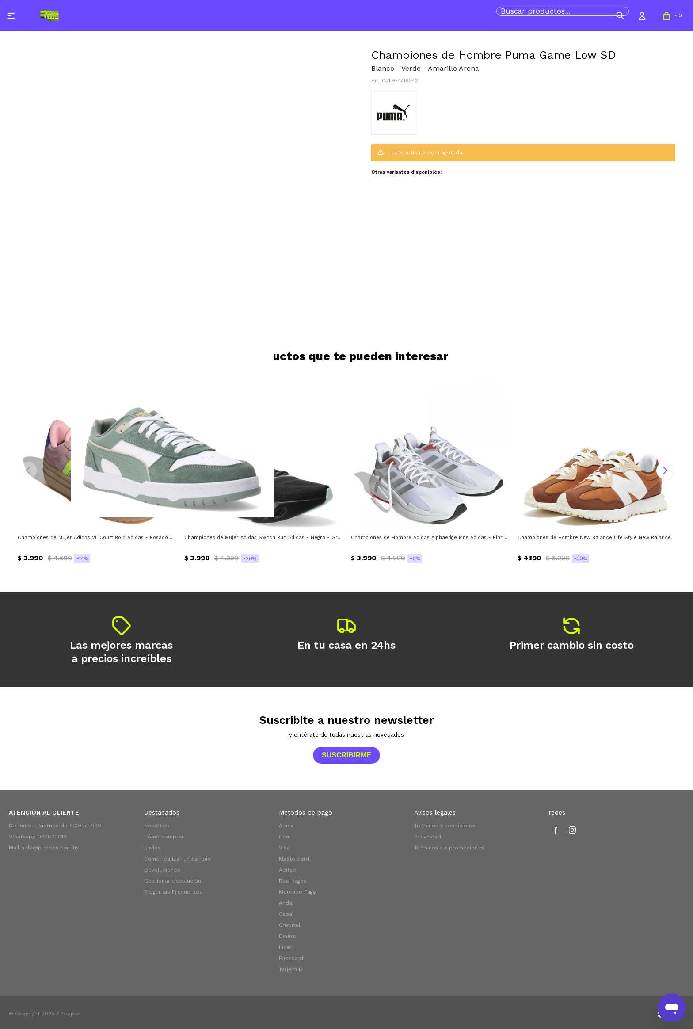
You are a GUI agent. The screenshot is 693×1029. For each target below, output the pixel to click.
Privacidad (427, 837)
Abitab (287, 870)
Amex (286, 825)
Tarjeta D (291, 969)
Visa (284, 848)
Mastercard (294, 859)
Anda (285, 903)
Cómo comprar (164, 837)
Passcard (291, 958)
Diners (287, 936)
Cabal (286, 914)
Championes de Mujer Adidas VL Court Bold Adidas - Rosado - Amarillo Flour (96, 537)
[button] (620, 15)
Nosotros (156, 825)
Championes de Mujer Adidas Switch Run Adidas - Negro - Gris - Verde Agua (263, 537)
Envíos (152, 848)
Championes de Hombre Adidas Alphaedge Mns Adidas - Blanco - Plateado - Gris (430, 537)
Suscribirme (346, 755)
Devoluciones (162, 870)
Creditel (290, 925)
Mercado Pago (297, 892)
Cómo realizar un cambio (177, 859)
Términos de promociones (449, 848)
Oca (284, 837)
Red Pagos (293, 881)
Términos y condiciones (445, 825)
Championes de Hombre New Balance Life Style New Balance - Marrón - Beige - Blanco (596, 537)
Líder (286, 947)
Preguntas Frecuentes (173, 892)
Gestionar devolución (172, 881)
